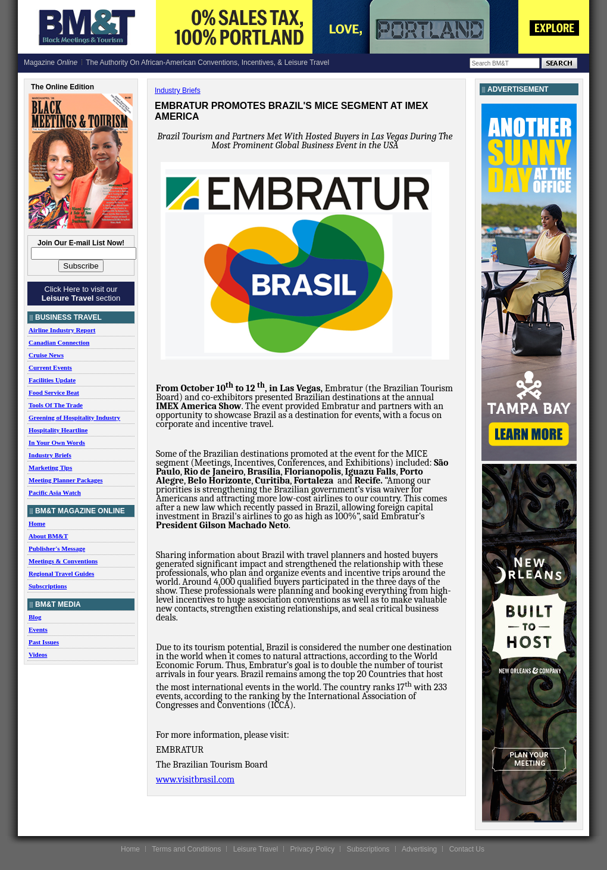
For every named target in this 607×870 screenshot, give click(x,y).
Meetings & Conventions (63, 561)
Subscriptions (48, 586)
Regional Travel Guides (61, 573)
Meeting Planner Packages (65, 480)
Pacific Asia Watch (55, 492)
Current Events (50, 367)
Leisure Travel (255, 849)
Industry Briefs (50, 455)
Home (37, 523)
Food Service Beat (54, 392)
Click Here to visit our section (81, 294)
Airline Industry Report (62, 329)
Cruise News (46, 354)
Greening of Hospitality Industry (74, 417)
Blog (35, 616)
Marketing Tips (50, 467)
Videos (38, 654)
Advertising (419, 849)
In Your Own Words (57, 442)
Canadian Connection (59, 342)
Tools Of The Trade (56, 405)
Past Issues (44, 642)
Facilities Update (52, 379)
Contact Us (466, 849)
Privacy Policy (312, 849)
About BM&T (48, 536)
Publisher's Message (57, 548)
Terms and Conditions (186, 849)
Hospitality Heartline (58, 430)
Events (38, 629)
